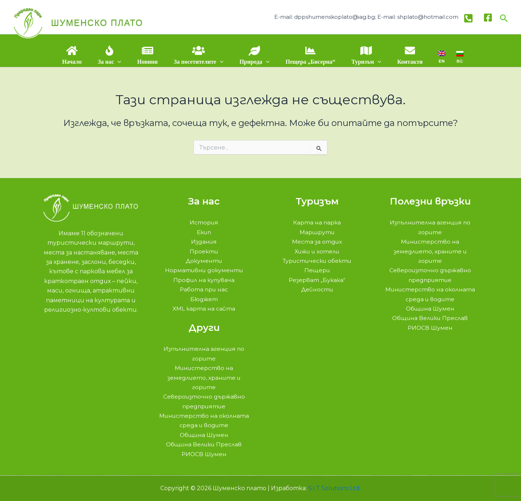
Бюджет (204, 299)
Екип (204, 232)
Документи (204, 260)
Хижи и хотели (317, 251)
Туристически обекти (317, 260)
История (204, 222)
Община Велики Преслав (204, 444)
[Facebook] (487, 17)
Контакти (406, 61)
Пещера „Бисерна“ (309, 61)
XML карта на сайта (204, 308)
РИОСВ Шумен (204, 454)
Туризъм (364, 61)
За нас (111, 61)
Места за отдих (317, 241)
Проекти (204, 251)
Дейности (317, 289)
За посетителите (199, 61)
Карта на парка (317, 222)
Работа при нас (204, 289)
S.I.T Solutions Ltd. (334, 488)
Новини (149, 61)
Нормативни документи (204, 270)
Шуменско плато (97, 23)
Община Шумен (204, 434)
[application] (120, 61)
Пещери (317, 270)
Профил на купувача (204, 280)
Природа (254, 61)
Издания (204, 241)
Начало (75, 61)
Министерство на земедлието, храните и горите (204, 378)
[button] (504, 17)
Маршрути (317, 232)
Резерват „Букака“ (317, 280)
